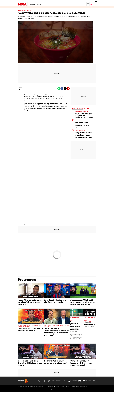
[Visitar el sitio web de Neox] (49, 381)
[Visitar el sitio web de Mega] (59, 381)
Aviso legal (50, 387)
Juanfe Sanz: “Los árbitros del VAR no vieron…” (30, 330)
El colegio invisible (64, 1)
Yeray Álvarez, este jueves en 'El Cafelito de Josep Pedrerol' (30, 303)
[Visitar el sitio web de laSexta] (44, 381)
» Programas (24, 224)
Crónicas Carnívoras (55, 1)
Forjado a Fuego (46, 1)
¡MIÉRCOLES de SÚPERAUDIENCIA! (89, 324)
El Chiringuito (40, 1)
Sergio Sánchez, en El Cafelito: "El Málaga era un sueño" (30, 363)
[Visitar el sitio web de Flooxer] (94, 381)
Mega (19, 224)
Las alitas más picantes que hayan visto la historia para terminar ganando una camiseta (83, 135)
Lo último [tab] (87, 109)
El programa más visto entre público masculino (89, 320)
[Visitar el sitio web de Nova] (54, 381)
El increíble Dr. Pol (24, 1)
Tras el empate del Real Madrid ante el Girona (56, 326)
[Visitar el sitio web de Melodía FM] (80, 381)
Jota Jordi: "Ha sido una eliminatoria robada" (55, 302)
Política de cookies (70, 387)
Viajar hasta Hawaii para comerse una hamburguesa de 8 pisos (84, 116)
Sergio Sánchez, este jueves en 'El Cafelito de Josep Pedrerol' (81, 363)
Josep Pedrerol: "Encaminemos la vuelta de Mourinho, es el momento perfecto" (56, 332)
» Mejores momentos (45, 224)
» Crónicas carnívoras (33, 224)
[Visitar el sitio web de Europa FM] (74, 381)
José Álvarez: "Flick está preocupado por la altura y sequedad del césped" (82, 303)
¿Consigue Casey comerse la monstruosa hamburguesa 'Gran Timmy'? (83, 125)
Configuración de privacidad (55, 389)
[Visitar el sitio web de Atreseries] (64, 381)
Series (20, 8)
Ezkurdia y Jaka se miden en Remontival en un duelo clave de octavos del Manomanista (76, 326)
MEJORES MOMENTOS (81, 112)
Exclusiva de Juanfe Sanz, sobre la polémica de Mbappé (29, 326)
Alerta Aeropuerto (32, 1)
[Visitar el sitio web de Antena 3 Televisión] (39, 381)
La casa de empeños (72, 1)
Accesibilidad (67, 389)
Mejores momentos (81, 131)
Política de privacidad (59, 387)
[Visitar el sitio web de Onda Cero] (69, 381)
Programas (27, 8)
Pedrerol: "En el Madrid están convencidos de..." (55, 362)
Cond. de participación (81, 387)
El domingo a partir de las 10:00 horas (76, 320)
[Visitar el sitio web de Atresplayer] (87, 381)
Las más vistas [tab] (77, 109)
